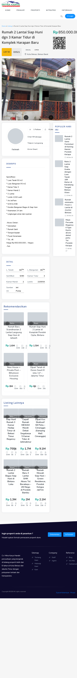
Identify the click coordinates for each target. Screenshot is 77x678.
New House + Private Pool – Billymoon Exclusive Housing (14, 373)
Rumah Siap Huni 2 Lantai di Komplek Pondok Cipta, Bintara (37, 331)
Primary (21, 10)
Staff (54, 557)
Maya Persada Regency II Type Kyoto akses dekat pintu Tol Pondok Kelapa (69, 233)
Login (70, 16)
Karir (36, 569)
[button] (26, 117)
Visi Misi (72, 561)
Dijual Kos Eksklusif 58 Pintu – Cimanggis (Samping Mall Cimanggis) (40, 428)
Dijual (28, 50)
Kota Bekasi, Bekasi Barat (36, 54)
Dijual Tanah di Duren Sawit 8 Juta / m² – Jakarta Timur (37, 371)
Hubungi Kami (38, 564)
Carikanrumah (72, 564)
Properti (35, 10)
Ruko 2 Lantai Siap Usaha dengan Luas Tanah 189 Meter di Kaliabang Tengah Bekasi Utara (68, 177)
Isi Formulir (69, 534)
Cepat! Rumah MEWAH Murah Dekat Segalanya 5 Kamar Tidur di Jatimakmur (25, 430)
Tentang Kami (38, 558)
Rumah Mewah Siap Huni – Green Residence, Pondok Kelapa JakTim (40, 480)
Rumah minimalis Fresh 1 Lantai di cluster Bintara (69, 206)
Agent (54, 561)
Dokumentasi (54, 534)
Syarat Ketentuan (62, 593)
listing (10, 26)
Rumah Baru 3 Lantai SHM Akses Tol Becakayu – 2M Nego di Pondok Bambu (25, 481)
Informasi (67, 10)
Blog (70, 557)
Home (7, 10)
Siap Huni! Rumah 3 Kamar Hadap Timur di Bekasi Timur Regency (11, 429)
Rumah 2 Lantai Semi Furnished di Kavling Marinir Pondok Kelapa (69, 145)
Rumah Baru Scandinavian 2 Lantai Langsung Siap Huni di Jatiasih (14, 332)
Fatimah (15, 149)
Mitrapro (51, 10)
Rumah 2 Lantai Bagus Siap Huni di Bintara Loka (10, 477)
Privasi (72, 593)
